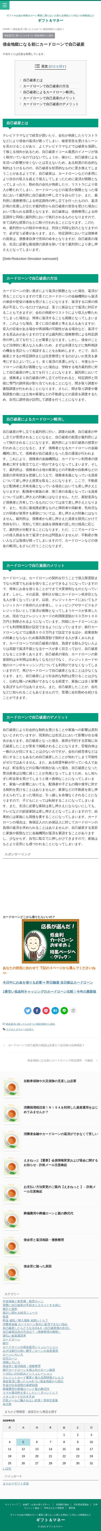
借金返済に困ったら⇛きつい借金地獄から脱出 (30, 1024)
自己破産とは (32, 80)
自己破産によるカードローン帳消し (49, 92)
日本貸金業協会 (81, 1504)
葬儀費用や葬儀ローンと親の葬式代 (48, 1213)
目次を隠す (57, 66)
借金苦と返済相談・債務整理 (44, 1240)
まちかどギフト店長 (16, 1483)
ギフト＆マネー (50, 20)
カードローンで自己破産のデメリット (50, 104)
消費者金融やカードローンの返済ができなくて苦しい (61, 1134)
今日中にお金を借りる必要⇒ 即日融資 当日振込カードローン (48, 982)
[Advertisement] (33, 885)
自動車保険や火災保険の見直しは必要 (50, 1081)
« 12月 (7, 1468)
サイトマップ (11, 1504)
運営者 (72, 1508)
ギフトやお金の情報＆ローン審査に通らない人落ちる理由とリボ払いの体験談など (50, 1515)
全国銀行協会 (62, 1504)
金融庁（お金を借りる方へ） (37, 1504)
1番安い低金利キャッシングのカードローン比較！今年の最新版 (49, 991)
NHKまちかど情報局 (54, 1508)
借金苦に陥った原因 (38, 1266)
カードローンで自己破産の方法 (45, 86)
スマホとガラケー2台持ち (19, 1029)
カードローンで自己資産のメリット (49, 98)
